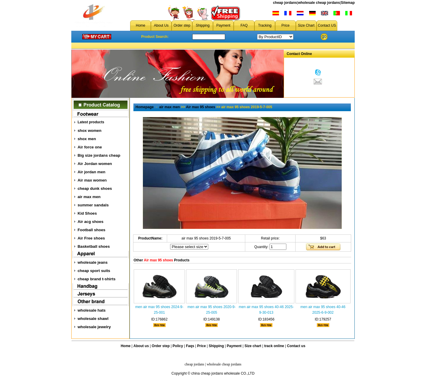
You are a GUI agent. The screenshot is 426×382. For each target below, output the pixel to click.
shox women (89, 130)
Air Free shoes (91, 238)
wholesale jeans (93, 262)
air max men (89, 197)
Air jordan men (91, 172)
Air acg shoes (90, 221)
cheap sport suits (94, 270)
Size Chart (306, 25)
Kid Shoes (87, 213)
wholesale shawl (93, 318)
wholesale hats (92, 310)
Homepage (144, 107)
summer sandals (93, 205)
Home (140, 25)
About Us (161, 25)
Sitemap (348, 3)
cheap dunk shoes (95, 188)
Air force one (90, 147)
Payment (223, 25)
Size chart (252, 346)
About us (141, 346)
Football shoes (91, 230)
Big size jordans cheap (99, 155)
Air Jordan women (95, 163)
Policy (177, 346)
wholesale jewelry (94, 327)
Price (285, 25)
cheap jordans (285, 3)
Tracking (265, 25)
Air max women (92, 180)
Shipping (203, 25)
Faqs (190, 346)
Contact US (327, 25)
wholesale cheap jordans (319, 3)
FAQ (244, 25)
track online (274, 346)
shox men (87, 139)
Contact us (296, 346)
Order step (182, 25)
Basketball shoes (94, 246)
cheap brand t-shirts (96, 279)
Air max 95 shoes (200, 107)
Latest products (91, 122)
